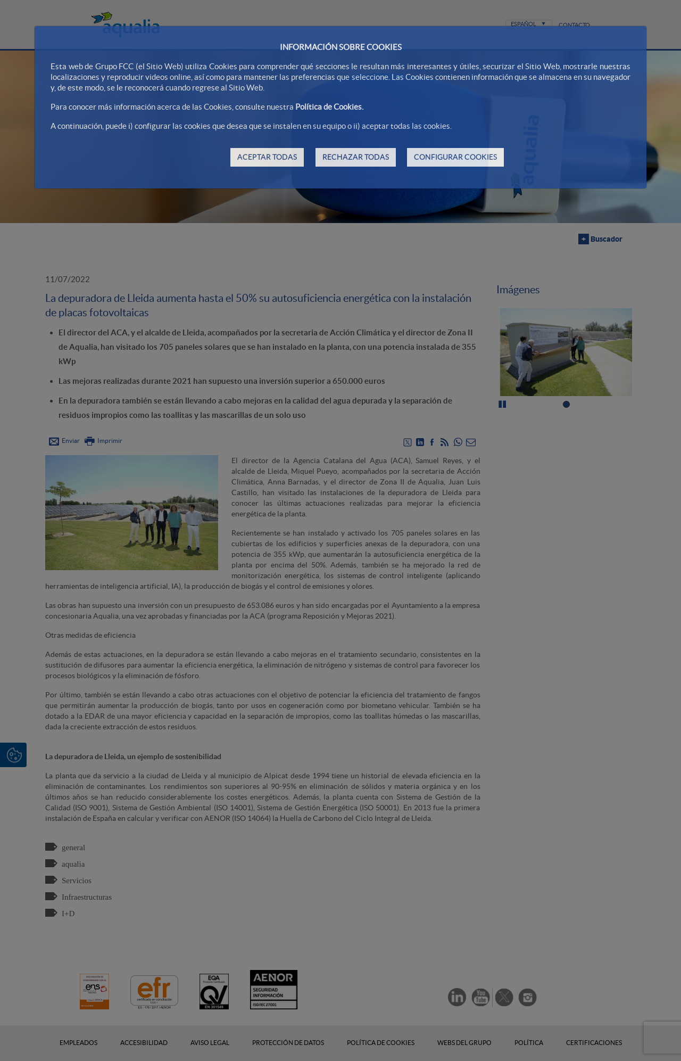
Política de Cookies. (329, 106)
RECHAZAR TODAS (355, 157)
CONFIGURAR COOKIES (455, 157)
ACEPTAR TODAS (267, 157)
